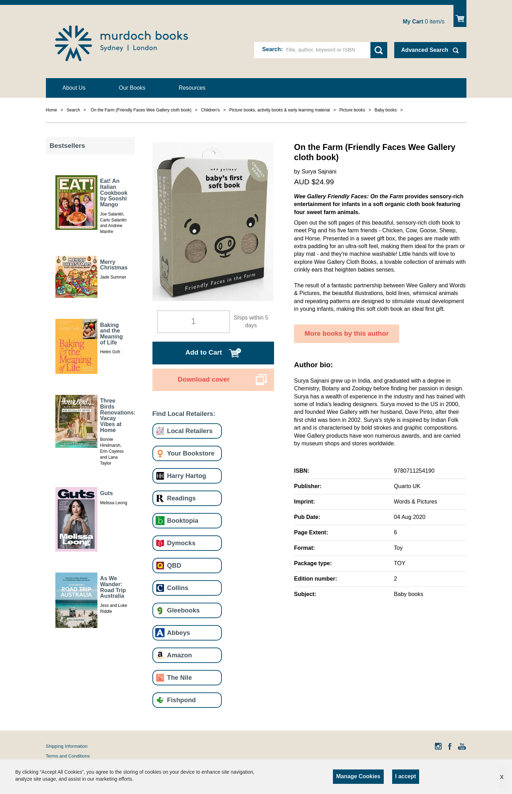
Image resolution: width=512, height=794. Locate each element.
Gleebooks (183, 610)
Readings (181, 498)
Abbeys (178, 632)
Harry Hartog (186, 475)
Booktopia (182, 520)
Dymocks (181, 543)
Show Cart (459, 16)
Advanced (424, 50)
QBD (174, 565)
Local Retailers (190, 430)
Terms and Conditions (68, 756)
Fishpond (181, 700)
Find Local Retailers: (184, 413)
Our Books (132, 88)
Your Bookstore (191, 453)
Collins (178, 587)
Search (271, 49)
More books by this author (347, 333)
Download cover (204, 379)
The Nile (179, 677)
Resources (192, 88)
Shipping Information (67, 746)
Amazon (179, 655)
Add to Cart (203, 352)
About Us (74, 88)
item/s (423, 22)
